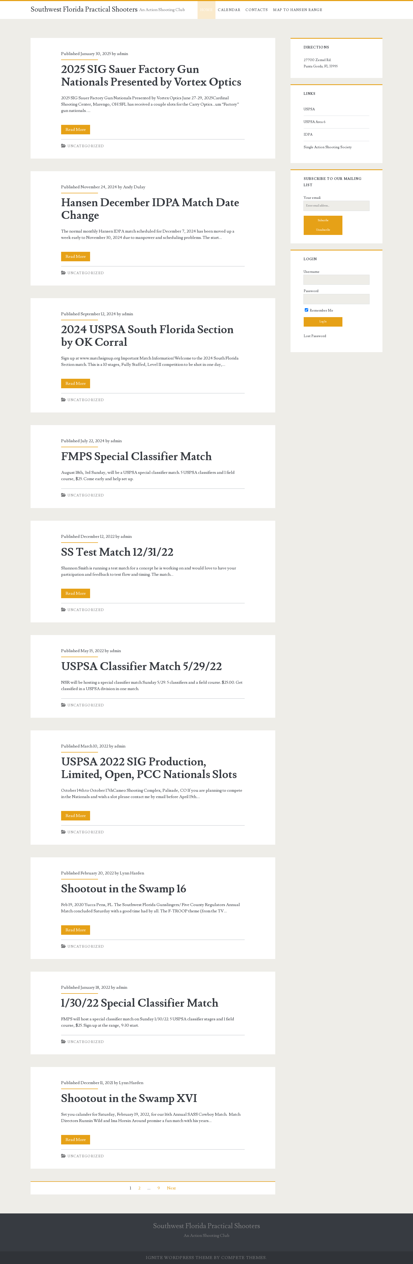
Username (311, 272)
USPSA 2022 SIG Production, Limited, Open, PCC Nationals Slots (149, 768)
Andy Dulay (134, 187)
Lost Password (315, 336)
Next (171, 1188)
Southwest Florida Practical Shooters (84, 9)
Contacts (256, 10)
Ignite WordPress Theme (179, 1257)
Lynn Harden (132, 873)
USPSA (309, 109)
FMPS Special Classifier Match (136, 457)
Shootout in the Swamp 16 (123, 889)
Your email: (312, 198)
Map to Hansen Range (297, 10)
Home (206, 10)
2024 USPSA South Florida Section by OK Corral (147, 336)
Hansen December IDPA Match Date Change (150, 209)
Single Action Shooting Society (328, 147)
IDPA (308, 134)
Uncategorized (86, 146)
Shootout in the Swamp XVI (129, 1098)
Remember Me (319, 310)
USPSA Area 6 (315, 122)
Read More (78, 129)
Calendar (229, 10)
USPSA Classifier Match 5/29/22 (141, 667)
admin (122, 53)
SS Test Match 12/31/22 (117, 552)
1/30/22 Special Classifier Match (140, 1003)
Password (311, 291)
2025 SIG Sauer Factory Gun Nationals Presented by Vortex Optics (151, 75)
